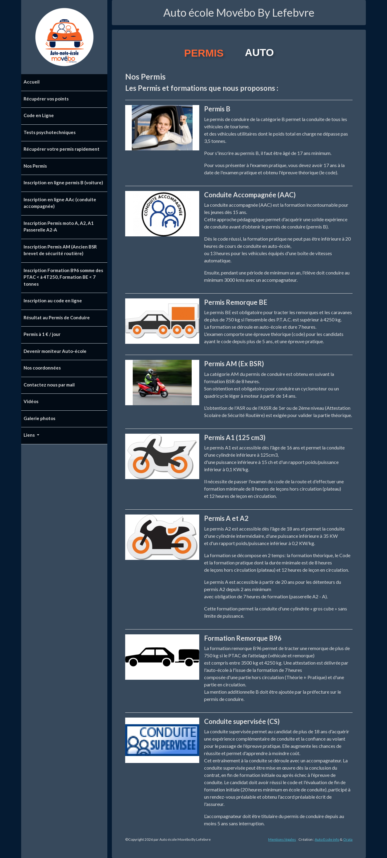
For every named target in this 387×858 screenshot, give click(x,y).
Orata (348, 839)
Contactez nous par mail (49, 384)
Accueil (32, 81)
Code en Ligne (39, 115)
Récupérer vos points (46, 98)
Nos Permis (35, 166)
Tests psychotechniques (50, 132)
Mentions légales (282, 839)
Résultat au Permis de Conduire (57, 317)
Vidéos (31, 401)
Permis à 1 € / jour (42, 334)
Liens (30, 435)
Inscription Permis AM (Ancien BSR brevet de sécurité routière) (60, 250)
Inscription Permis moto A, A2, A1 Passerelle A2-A (59, 226)
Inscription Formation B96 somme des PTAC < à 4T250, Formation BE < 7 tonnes (63, 277)
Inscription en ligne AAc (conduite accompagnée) (60, 203)
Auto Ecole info (327, 839)
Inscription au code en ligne (53, 300)
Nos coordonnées (42, 367)
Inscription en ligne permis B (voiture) (63, 182)
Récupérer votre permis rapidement (61, 149)
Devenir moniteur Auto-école (55, 351)
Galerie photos (39, 418)
